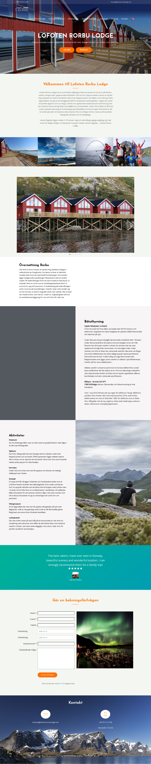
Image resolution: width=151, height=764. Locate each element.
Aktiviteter (104, 19)
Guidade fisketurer (89, 19)
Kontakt (124, 19)
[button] (2, 151)
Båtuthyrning (73, 19)
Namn (33, 613)
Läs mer (66, 50)
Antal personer (29, 644)
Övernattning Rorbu (57, 19)
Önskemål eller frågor (27, 650)
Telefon (33, 625)
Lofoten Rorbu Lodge (36, 19)
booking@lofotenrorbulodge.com (45, 722)
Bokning (114, 19)
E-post (33, 619)
